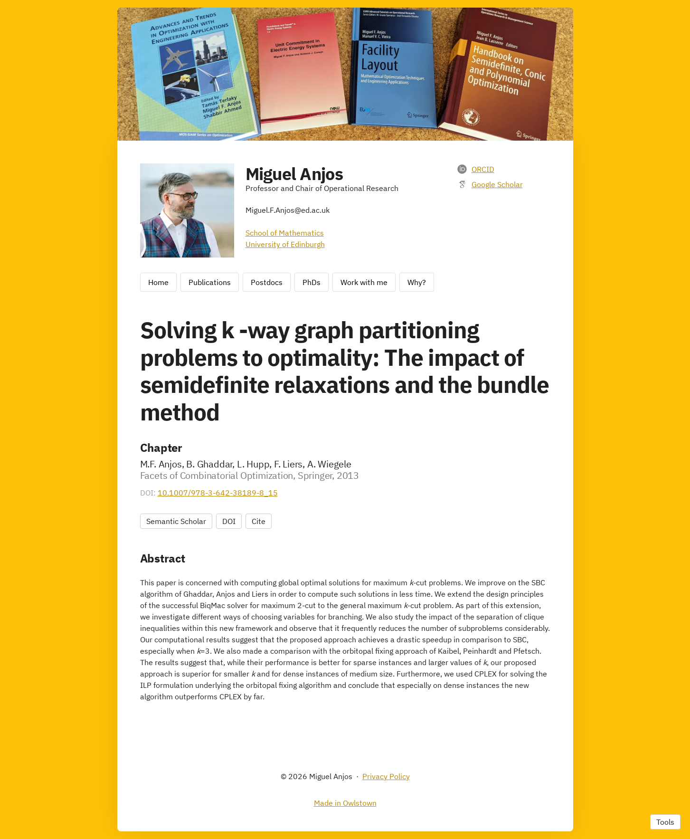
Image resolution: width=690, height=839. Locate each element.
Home (158, 282)
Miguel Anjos (294, 173)
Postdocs (267, 282)
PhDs (311, 282)
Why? (416, 282)
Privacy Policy (386, 776)
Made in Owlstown (345, 803)
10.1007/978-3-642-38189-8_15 (218, 492)
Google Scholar (497, 184)
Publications (210, 282)
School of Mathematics (285, 233)
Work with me (364, 282)
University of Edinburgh (285, 244)
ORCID (483, 169)
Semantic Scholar (176, 521)
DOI (229, 521)
